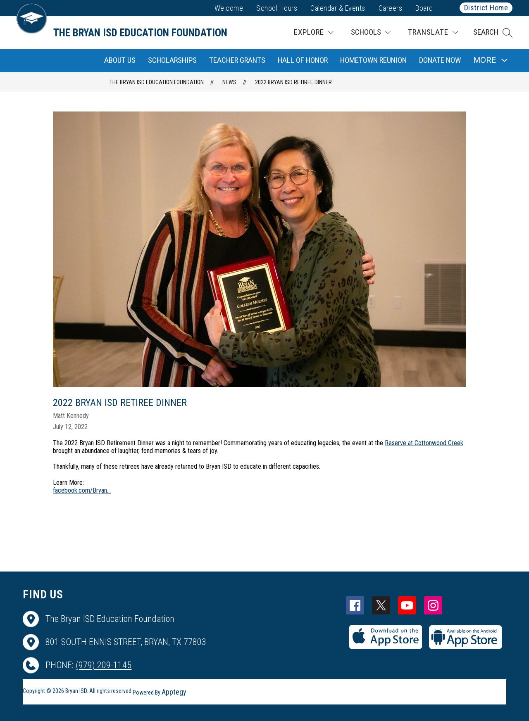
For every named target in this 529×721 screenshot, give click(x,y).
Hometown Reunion (373, 60)
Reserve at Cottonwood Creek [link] (424, 443)
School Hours (276, 8)
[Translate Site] (433, 32)
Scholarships (172, 60)
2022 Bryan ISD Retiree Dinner (293, 82)
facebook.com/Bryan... (82, 490)
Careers (391, 8)
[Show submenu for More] (484, 60)
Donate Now (440, 60)
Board (424, 8)
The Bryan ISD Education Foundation (157, 82)
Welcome (228, 8)
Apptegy (174, 692)
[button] (492, 33)
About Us (120, 60)
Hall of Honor (303, 60)
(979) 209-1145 (103, 665)
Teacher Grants (237, 60)
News (229, 82)
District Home (486, 7)
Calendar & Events (337, 8)
